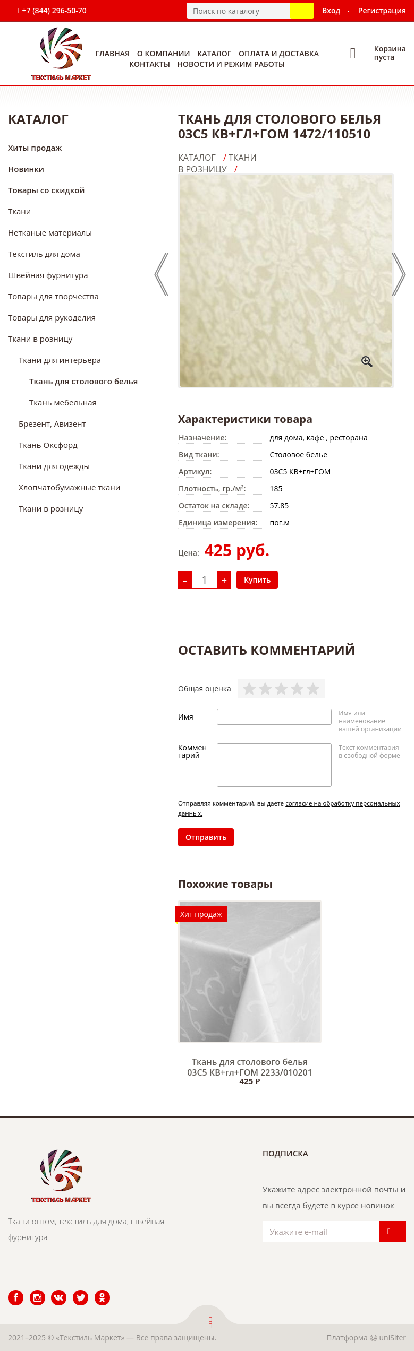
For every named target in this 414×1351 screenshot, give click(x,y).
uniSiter (393, 1337)
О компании (163, 53)
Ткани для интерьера (60, 359)
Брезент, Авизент (52, 423)
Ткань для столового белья (83, 381)
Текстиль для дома (44, 253)
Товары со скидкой (46, 190)
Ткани (19, 211)
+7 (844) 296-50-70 (54, 10)
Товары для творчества (53, 296)
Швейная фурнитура (48, 275)
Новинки (26, 168)
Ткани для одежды (54, 466)
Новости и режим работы (231, 64)
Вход (331, 10)
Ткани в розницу (40, 338)
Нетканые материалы (50, 232)
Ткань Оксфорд (48, 444)
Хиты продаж (35, 147)
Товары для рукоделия (52, 317)
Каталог (214, 53)
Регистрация (382, 10)
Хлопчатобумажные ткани (69, 487)
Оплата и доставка (279, 53)
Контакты (149, 64)
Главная (112, 53)
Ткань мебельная (63, 402)
